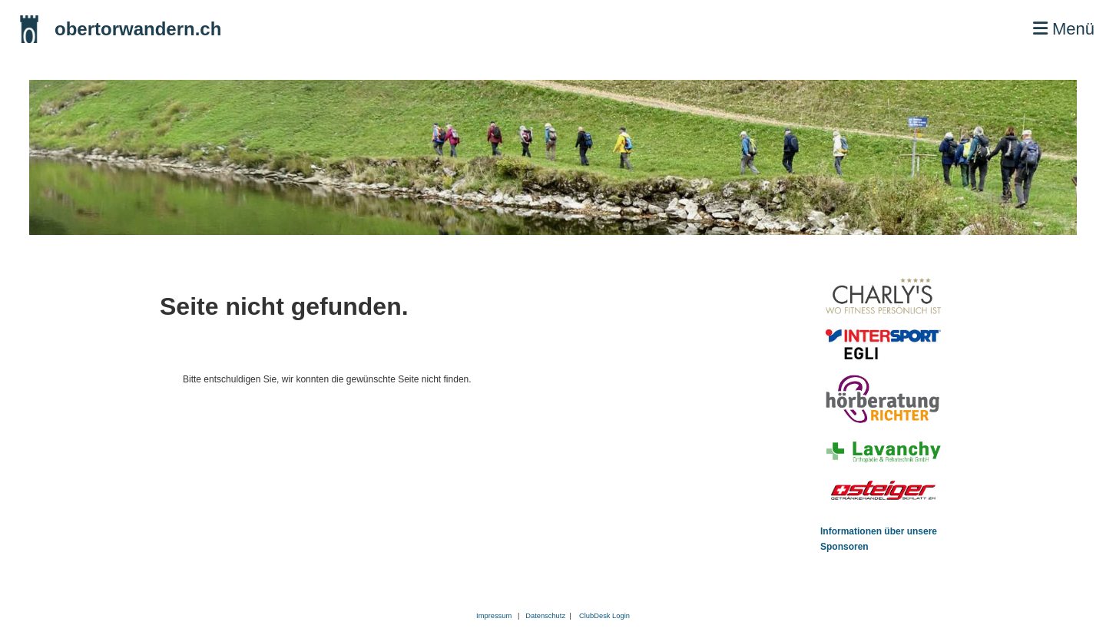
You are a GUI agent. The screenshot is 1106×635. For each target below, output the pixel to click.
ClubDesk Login (604, 616)
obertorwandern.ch (138, 28)
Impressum (494, 616)
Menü (1063, 28)
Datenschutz (547, 616)
